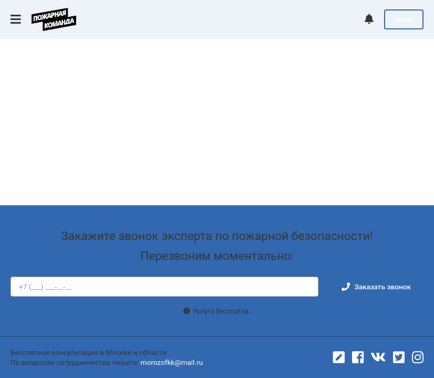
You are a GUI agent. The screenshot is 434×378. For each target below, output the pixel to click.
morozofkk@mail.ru (172, 362)
